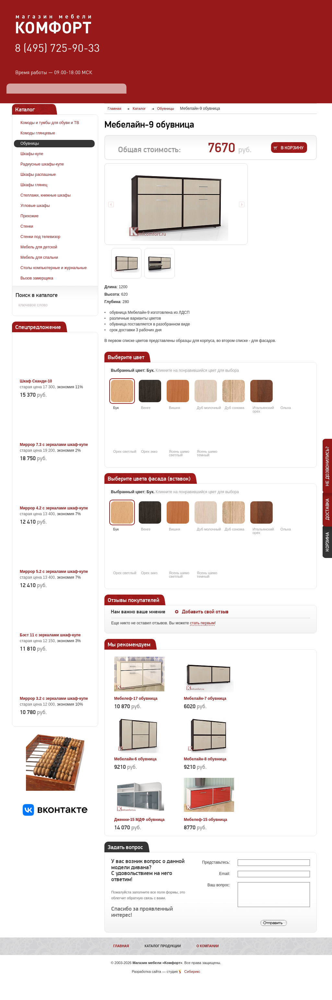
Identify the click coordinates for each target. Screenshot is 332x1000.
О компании (207, 946)
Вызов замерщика (36, 278)
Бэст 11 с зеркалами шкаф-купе (50, 635)
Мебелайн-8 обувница (205, 759)
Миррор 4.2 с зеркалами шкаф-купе (54, 508)
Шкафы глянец (33, 185)
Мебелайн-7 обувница (205, 698)
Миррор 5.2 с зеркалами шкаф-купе (54, 571)
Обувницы (29, 143)
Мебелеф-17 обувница (135, 698)
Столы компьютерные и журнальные (53, 268)
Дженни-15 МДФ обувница (139, 819)
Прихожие (29, 216)
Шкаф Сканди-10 (36, 381)
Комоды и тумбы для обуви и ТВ (49, 122)
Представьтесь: (216, 862)
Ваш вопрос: (219, 885)
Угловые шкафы (35, 205)
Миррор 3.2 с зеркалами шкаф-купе (54, 698)
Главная (121, 946)
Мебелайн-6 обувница (135, 759)
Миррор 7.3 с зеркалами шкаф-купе (54, 444)
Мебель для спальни (39, 257)
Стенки (26, 226)
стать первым (202, 623)
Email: (225, 873)
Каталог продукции (163, 946)
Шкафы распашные (38, 174)
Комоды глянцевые (37, 133)
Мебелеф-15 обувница (205, 819)
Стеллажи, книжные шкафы (45, 195)
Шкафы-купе (31, 154)
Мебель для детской (38, 247)
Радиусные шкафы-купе (42, 164)
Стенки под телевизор (40, 236)
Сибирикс (192, 971)
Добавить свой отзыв (205, 612)
